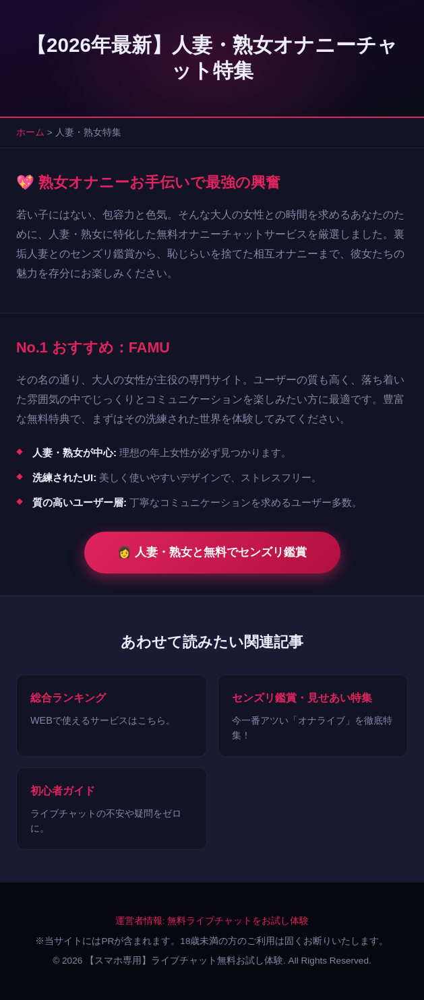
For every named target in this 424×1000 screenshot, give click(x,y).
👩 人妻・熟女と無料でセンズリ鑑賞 (212, 552)
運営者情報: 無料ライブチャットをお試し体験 (212, 921)
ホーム (30, 132)
